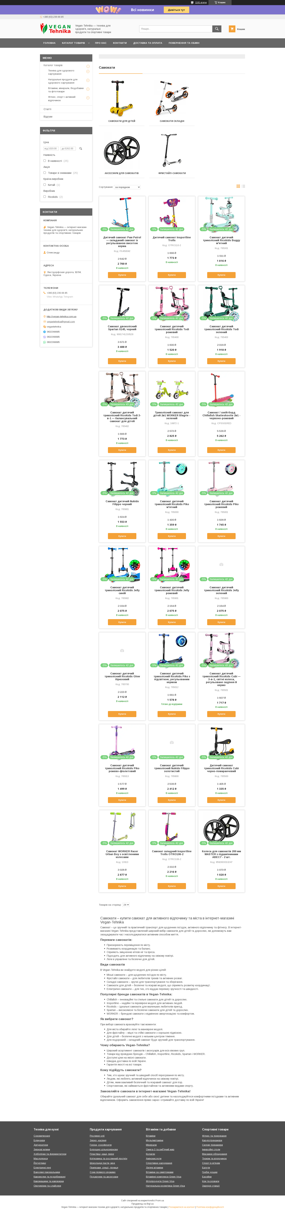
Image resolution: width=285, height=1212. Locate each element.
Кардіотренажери (212, 1140)
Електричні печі (42, 1167)
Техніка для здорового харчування (61, 72)
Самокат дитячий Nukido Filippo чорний (122, 503)
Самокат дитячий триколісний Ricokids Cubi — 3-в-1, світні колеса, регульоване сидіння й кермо (221, 679)
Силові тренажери (212, 1145)
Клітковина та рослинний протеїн (108, 1158)
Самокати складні (172, 121)
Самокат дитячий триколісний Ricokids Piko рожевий (221, 504)
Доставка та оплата (147, 43)
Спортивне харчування (159, 1163)
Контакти (120, 43)
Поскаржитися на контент (182, 1207)
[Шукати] (216, 28)
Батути (206, 1167)
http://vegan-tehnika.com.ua (61, 316)
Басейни (207, 1176)
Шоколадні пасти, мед (102, 1163)
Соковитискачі (42, 1135)
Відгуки (48, 116)
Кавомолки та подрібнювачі (49, 1176)
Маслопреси (41, 1158)
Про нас (101, 43)
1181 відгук (201, 2)
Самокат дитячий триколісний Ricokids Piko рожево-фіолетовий (122, 768)
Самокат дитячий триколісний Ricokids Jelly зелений (221, 590)
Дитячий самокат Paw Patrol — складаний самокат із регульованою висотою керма (122, 242)
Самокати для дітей (121, 121)
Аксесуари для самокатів (222, 121)
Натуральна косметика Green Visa (165, 1185)
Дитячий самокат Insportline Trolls (172, 239)
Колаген (150, 1154)
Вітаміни (150, 1135)
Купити (122, 275)
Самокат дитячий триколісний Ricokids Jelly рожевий (171, 590)
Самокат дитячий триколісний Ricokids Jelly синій (122, 590)
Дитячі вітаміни (154, 1167)
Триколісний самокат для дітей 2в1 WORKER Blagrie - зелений (171, 415)
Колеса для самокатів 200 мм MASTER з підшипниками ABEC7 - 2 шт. (221, 854)
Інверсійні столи (211, 1149)
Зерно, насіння (98, 1140)
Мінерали (151, 1145)
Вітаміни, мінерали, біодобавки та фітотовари (66, 90)
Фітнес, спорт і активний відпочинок (61, 99)
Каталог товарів (73, 43)
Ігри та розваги (210, 1181)
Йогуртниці (40, 1163)
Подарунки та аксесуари (104, 1176)
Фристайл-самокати (121, 173)
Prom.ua (159, 1200)
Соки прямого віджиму (103, 1172)
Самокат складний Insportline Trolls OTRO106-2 (172, 853)
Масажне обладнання (214, 1154)
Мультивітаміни (154, 1140)
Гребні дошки (209, 1172)
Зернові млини (42, 1149)
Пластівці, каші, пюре (102, 1154)
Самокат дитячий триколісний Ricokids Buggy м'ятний (221, 240)
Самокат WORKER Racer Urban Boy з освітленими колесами (122, 854)
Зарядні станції (211, 1185)
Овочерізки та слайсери (47, 1185)
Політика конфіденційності (210, 1207)
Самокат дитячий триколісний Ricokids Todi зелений (221, 329)
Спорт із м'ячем (211, 1163)
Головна (49, 43)
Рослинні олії (97, 1135)
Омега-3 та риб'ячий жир (160, 1149)
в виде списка (243, 187)
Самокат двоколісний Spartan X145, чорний (122, 328)
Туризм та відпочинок (214, 1158)
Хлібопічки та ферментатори (50, 1154)
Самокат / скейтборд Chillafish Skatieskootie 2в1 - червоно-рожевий (221, 415)
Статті (47, 109)
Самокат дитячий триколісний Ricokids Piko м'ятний (171, 504)
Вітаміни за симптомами (159, 1172)
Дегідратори (41, 1145)
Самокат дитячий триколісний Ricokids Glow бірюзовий (122, 676)
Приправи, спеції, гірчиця (104, 1167)
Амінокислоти (153, 1158)
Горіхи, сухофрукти (101, 1145)
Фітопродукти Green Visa (160, 1181)
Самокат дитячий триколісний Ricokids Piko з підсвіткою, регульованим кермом (172, 678)
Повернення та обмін (184, 43)
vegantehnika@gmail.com (61, 321)
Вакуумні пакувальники (47, 1172)
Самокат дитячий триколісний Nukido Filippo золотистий (172, 768)
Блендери (39, 1140)
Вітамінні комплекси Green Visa (163, 1176)
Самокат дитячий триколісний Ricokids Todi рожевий (171, 329)
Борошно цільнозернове (104, 1149)
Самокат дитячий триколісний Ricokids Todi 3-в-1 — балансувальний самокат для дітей (122, 417)
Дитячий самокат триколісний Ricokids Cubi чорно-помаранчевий (221, 768)
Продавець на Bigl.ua (142, 1204)
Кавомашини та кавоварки (49, 1181)
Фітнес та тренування (214, 1135)
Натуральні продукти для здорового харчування (62, 81)
